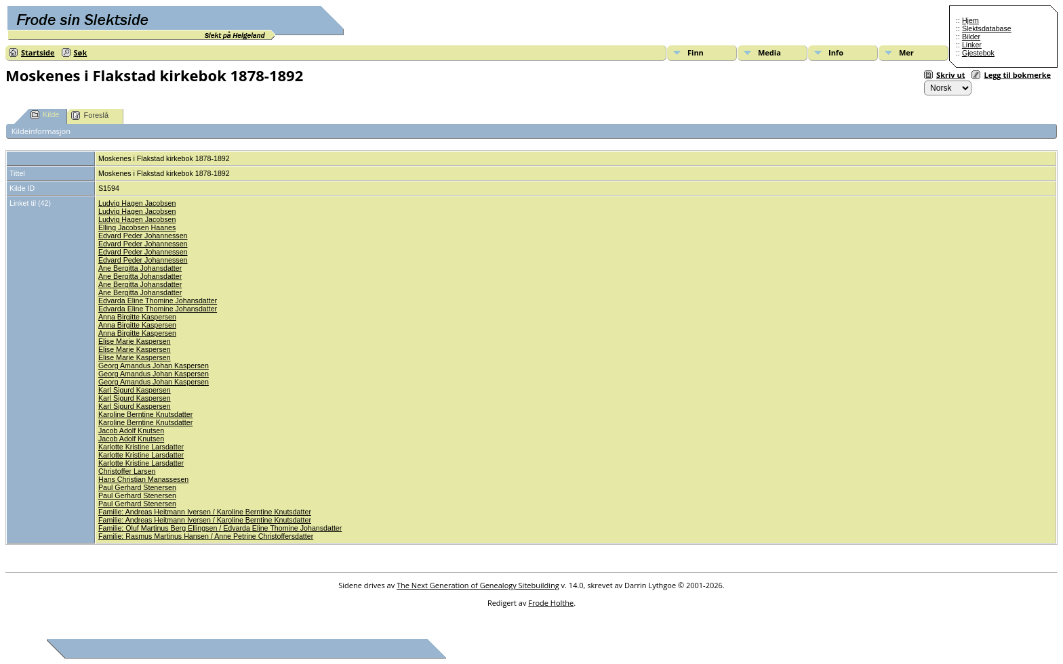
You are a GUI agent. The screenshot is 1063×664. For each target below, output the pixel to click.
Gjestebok (978, 53)
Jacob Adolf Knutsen (131, 430)
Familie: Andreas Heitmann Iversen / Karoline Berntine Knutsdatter (204, 512)
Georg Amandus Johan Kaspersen (153, 365)
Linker (972, 45)
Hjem (970, 20)
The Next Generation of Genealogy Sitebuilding (478, 585)
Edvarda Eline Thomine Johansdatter (157, 300)
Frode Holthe (551, 603)
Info (835, 52)
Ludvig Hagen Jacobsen (137, 203)
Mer (906, 52)
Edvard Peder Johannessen (143, 235)
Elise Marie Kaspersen (134, 341)
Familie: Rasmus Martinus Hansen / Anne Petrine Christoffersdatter (205, 536)
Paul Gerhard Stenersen (137, 487)
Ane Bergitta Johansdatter (140, 268)
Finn (695, 52)
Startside (38, 52)
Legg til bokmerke (1017, 75)
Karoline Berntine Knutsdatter (145, 414)
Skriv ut (950, 75)
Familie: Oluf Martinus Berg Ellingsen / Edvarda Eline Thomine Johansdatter (220, 528)
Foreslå (89, 115)
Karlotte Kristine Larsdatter (141, 447)
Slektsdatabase (986, 28)
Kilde (45, 115)
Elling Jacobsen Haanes (137, 227)
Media (769, 52)
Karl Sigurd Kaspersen (134, 390)
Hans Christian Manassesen (143, 479)
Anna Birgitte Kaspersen (137, 317)
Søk (80, 52)
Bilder (971, 36)
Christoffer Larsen (127, 471)
